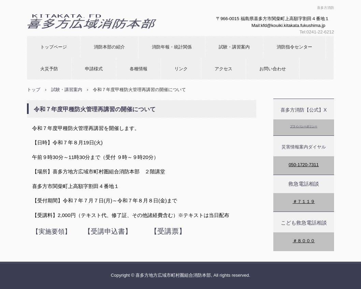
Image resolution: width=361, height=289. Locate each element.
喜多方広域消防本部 (67, 36)
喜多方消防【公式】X (303, 110)
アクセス (223, 68)
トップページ (53, 46)
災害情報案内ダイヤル (303, 146)
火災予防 (49, 68)
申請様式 (94, 68)
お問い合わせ (272, 68)
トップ (33, 89)
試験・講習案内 (234, 46)
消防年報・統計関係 (172, 46)
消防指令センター (294, 46)
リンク (181, 68)
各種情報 (138, 68)
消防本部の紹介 (109, 46)
